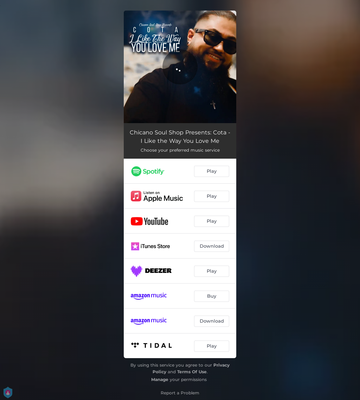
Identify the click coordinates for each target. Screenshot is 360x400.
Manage (159, 379)
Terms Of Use (192, 371)
